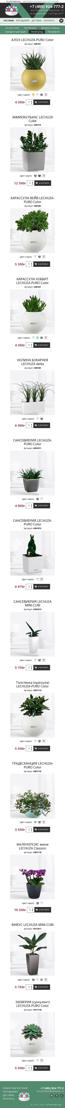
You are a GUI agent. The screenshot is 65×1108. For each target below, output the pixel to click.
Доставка (36, 20)
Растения (9, 20)
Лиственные (30, 27)
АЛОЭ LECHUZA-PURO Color (32, 39)
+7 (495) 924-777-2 (47, 6)
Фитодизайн (22, 20)
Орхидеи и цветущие (15, 31)
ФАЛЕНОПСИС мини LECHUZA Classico (32, 846)
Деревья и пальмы (50, 27)
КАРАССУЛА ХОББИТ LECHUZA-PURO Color (32, 281)
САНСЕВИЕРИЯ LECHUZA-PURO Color (32, 442)
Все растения (12, 27)
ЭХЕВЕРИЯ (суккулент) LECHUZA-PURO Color (32, 1004)
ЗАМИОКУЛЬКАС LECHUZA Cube (32, 119)
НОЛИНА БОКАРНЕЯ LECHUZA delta (32, 362)
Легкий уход (37, 31)
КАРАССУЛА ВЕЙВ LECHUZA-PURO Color (32, 200)
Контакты (49, 20)
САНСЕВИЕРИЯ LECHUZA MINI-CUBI (33, 603)
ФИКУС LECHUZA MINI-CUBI (32, 924)
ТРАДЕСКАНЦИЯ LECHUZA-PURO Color (32, 765)
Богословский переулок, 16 (47, 10)
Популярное (54, 31)
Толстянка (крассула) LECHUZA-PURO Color (32, 684)
